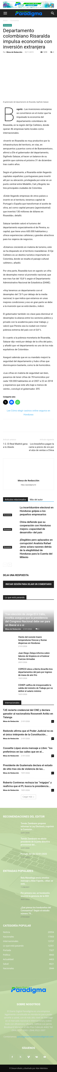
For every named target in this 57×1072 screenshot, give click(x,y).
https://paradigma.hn (28, 485)
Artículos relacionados (15, 499)
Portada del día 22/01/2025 (34, 854)
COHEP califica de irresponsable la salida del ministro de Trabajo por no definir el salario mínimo (35, 688)
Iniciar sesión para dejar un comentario (28, 584)
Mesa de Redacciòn (14, 52)
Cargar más (29, 796)
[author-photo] (28, 476)
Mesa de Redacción (13, 629)
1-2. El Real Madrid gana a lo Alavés (15, 445)
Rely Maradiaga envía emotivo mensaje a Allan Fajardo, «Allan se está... (37, 881)
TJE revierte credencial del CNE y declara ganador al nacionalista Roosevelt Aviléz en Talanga (28, 713)
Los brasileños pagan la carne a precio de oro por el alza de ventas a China (41, 447)
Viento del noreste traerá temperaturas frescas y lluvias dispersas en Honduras (32, 640)
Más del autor (36, 499)
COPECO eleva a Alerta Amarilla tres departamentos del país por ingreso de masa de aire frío (35, 672)
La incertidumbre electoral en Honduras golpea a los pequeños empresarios (37, 511)
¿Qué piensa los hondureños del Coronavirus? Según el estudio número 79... (36, 910)
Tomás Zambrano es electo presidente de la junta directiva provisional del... (35, 841)
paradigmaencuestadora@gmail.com (35, 1036)
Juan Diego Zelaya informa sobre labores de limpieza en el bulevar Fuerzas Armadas (34, 656)
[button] (5, 13)
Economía (14, 20)
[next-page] (10, 565)
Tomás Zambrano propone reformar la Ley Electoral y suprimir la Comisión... (37, 826)
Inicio (5, 20)
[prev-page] (5, 565)
